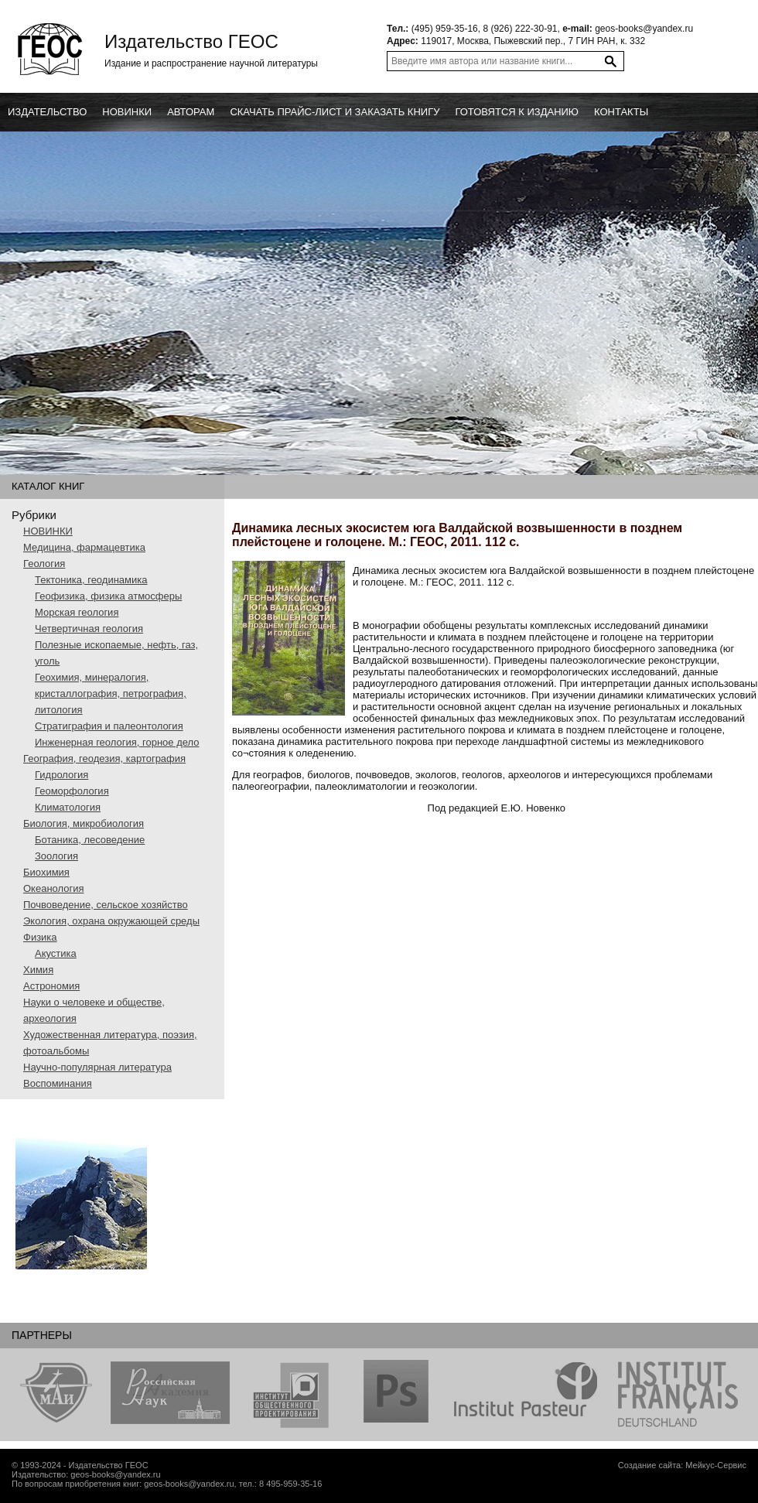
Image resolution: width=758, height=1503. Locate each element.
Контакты (621, 112)
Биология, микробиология (83, 823)
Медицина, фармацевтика (84, 547)
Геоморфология (72, 791)
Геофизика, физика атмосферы (108, 596)
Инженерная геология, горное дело (117, 742)
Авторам (190, 112)
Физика (40, 937)
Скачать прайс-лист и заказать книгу (334, 112)
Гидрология (61, 775)
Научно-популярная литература (97, 1067)
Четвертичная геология (89, 628)
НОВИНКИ (48, 531)
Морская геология (76, 612)
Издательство (47, 112)
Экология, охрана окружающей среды (111, 921)
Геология (44, 563)
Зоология (56, 856)
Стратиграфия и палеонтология (109, 726)
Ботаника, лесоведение (90, 839)
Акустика (56, 953)
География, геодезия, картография (104, 758)
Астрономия (51, 986)
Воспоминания (57, 1083)
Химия (38, 969)
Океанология (53, 888)
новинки (127, 112)
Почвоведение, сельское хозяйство (105, 904)
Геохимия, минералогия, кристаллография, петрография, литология (110, 693)
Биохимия (46, 872)
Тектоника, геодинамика (91, 580)
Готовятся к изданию (517, 112)
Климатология (68, 807)
